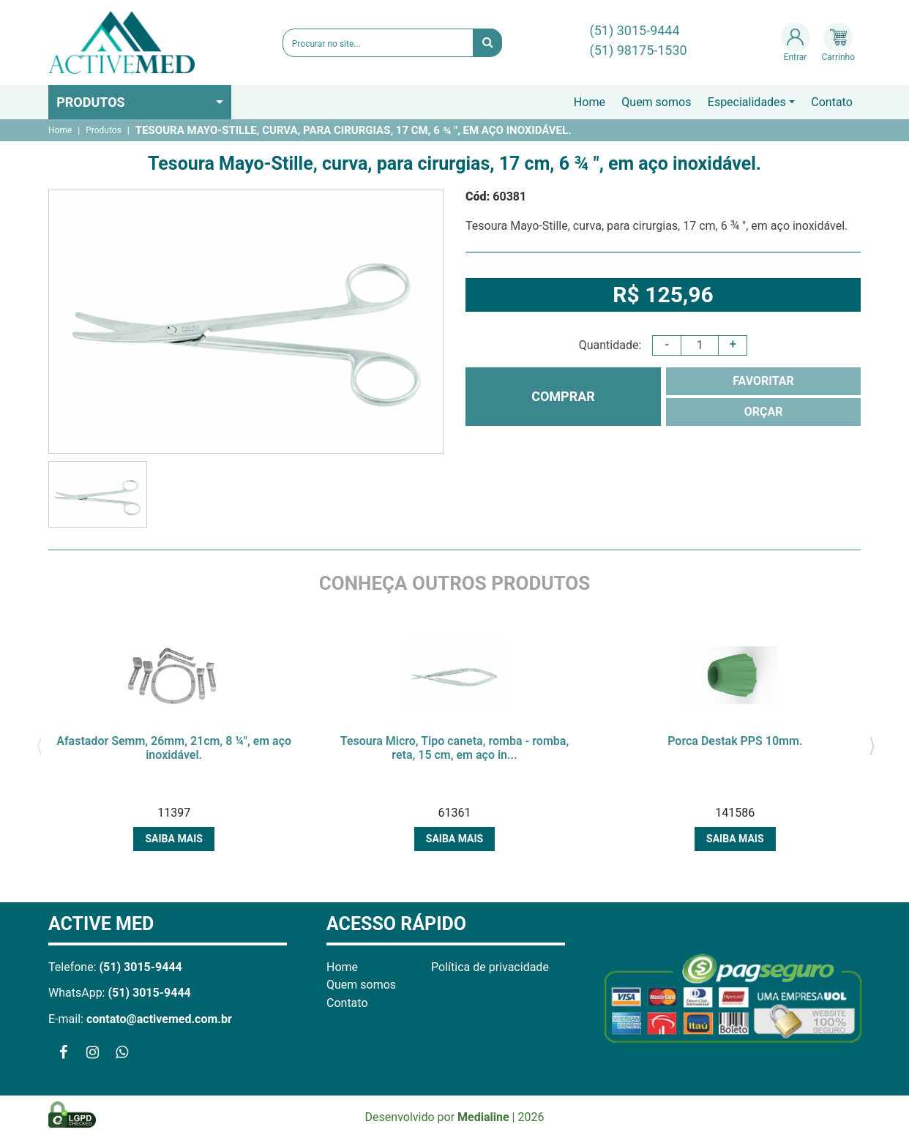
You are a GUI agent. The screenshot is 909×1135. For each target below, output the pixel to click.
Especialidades (747, 102)
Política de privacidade (490, 967)
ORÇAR (763, 412)
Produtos (90, 102)
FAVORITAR (763, 381)
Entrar (795, 42)
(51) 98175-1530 (638, 50)
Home (589, 102)
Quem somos (656, 102)
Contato (832, 102)
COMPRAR (563, 396)
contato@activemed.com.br (159, 1019)
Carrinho (838, 42)
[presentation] (39, 745)
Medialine (483, 1117)
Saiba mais (173, 838)
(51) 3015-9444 (635, 30)
